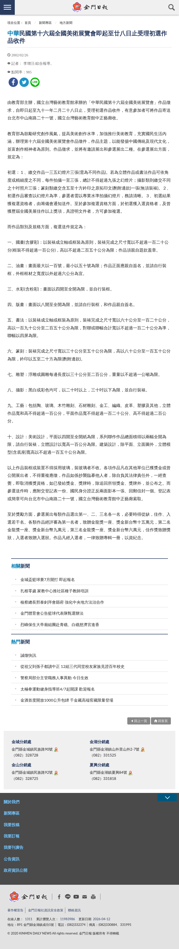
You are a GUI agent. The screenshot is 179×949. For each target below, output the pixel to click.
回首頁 (163, 721)
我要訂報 (11, 836)
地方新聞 (66, 23)
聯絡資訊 (74, 910)
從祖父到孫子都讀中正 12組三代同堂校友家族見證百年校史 (72, 666)
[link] (13, 82)
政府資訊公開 (15, 870)
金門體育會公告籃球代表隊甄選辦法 (51, 613)
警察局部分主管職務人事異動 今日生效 (54, 677)
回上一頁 (140, 721)
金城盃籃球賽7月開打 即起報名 (47, 579)
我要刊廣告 (13, 847)
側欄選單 (7, 7)
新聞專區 (45, 23)
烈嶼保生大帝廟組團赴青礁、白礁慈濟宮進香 (59, 624)
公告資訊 (11, 858)
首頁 (28, 23)
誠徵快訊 (28, 655)
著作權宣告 (15, 910)
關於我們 (11, 801)
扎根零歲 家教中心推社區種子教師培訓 (54, 590)
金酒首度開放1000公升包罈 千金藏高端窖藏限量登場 (66, 700)
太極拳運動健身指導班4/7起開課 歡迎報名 (57, 689)
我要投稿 (11, 824)
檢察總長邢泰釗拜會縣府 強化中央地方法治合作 (62, 602)
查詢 (171, 7)
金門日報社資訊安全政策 (45, 910)
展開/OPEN (167, 797)
